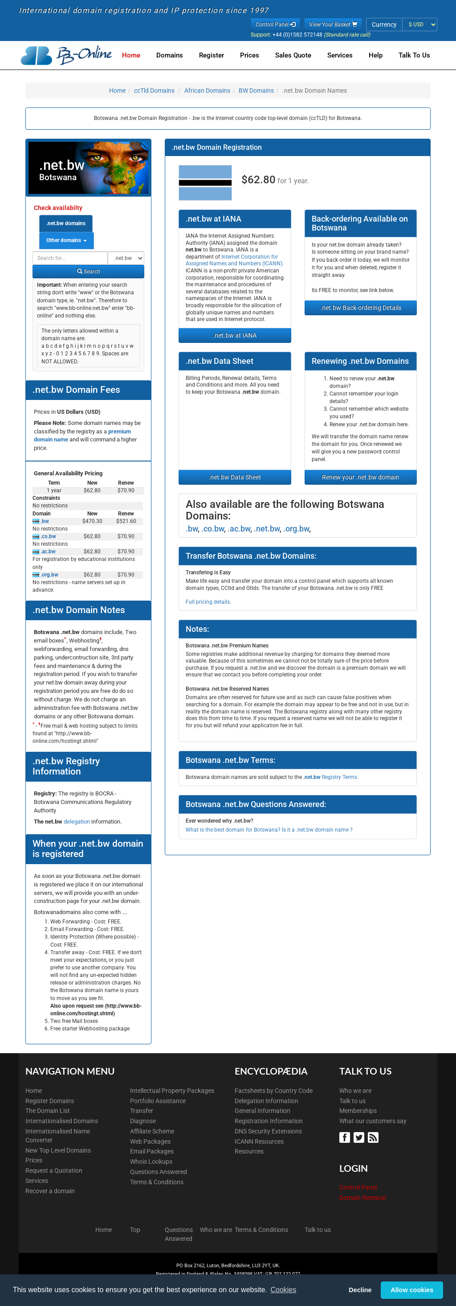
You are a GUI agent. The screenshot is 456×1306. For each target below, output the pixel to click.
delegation (77, 821)
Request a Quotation (53, 1170)
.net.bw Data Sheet (234, 477)
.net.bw (267, 528)
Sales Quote (299, 55)
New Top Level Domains (58, 1150)
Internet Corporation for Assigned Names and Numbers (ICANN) (234, 260)
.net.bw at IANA (234, 335)
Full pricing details (208, 602)
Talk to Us (414, 55)
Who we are (355, 1090)
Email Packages (152, 1151)
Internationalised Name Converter (57, 1136)
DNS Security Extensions (268, 1131)
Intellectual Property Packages (172, 1090)
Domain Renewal (362, 1197)
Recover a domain (50, 1191)
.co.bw (47, 536)
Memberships (358, 1110)
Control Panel (358, 1187)
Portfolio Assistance (158, 1100)
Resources (249, 1151)
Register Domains (49, 1100)
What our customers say (373, 1121)
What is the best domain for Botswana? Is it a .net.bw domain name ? (269, 830)
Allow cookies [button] (412, 1290)
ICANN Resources (259, 1141)
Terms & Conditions (156, 1182)
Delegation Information (266, 1100)
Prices (256, 55)
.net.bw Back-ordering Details (360, 307)
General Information (262, 1110)
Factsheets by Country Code (274, 1090)
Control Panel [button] (275, 24)
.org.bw (48, 575)
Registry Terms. (330, 777)
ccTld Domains (154, 90)
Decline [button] (360, 1290)
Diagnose (143, 1121)
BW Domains (256, 90)
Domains (180, 55)
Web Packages (150, 1141)
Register (220, 55)
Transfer (141, 1110)
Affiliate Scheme (152, 1131)
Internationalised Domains (61, 1121)
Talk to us (352, 1100)
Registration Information (269, 1121)
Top (135, 1229)
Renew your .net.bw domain (360, 477)
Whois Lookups (151, 1161)
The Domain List (47, 1110)
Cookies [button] (283, 1290)
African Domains (207, 90)
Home (143, 55)
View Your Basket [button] (333, 24)
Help (377, 55)
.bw (44, 521)
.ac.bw (47, 551)
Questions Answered (158, 1171)
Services (343, 55)
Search (88, 271)
